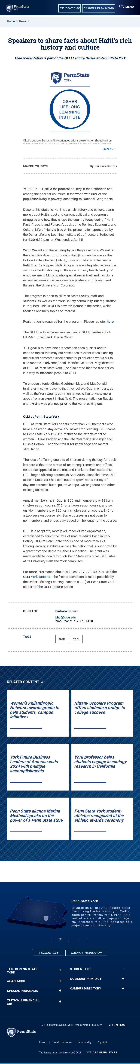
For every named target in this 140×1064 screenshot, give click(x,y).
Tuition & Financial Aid (23, 1002)
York (61, 639)
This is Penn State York (22, 971)
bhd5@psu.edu (65, 617)
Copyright (102, 1042)
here (110, 322)
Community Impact (86, 979)
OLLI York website (37, 577)
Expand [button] (107, 149)
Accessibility (84, 1042)
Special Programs (22, 990)
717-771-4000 (117, 1025)
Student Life (69, 8)
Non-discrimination (62, 1042)
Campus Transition (98, 8)
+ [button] (60, 970)
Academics (16, 981)
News (22, 21)
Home (11, 21)
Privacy (43, 1042)
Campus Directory (85, 988)
